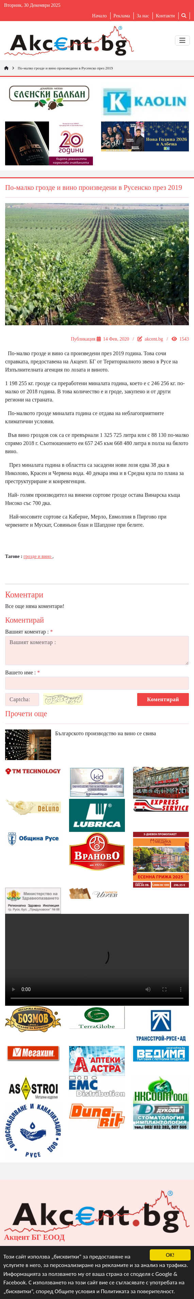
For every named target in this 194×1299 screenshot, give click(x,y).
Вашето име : (22, 672)
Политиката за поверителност (137, 1291)
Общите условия (75, 1291)
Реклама (121, 15)
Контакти (165, 15)
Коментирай (163, 699)
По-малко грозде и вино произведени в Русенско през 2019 (65, 68)
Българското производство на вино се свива (105, 733)
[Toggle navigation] (182, 40)
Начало (99, 15)
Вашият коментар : (29, 632)
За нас (142, 15)
